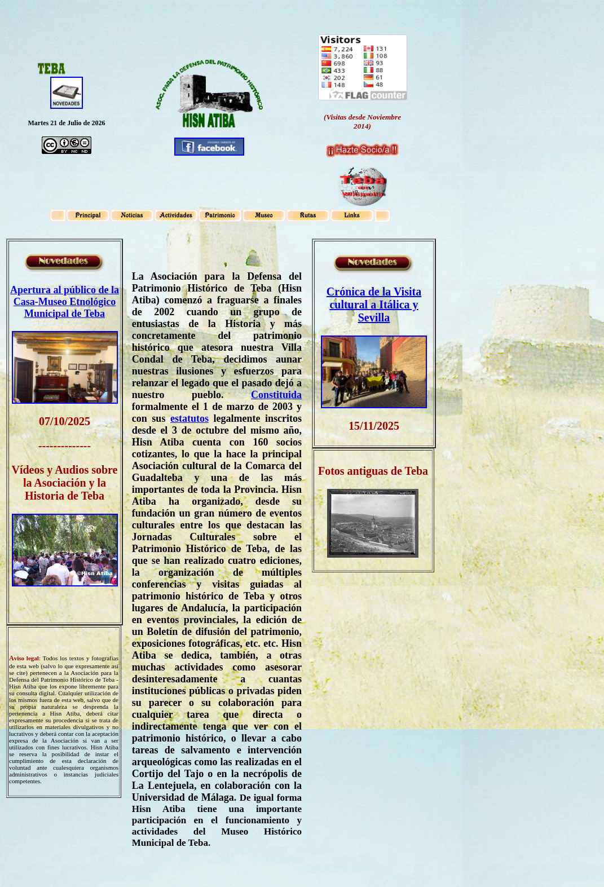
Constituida (276, 394)
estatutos (189, 418)
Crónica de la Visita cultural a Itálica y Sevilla (374, 304)
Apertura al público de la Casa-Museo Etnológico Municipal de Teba (64, 301)
